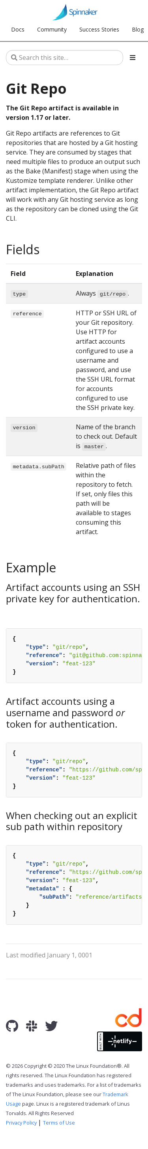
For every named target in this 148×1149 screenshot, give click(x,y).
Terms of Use (59, 1122)
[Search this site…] (64, 57)
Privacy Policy (21, 1122)
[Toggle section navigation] (132, 57)
